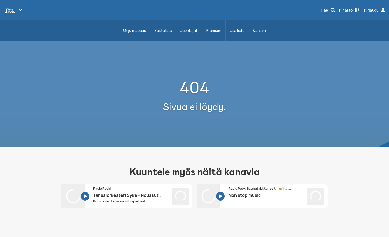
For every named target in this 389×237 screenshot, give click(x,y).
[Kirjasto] (349, 10)
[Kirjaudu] (375, 10)
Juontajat (188, 30)
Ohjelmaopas (134, 30)
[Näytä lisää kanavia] (21, 9)
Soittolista (163, 30)
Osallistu (237, 30)
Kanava (259, 30)
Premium (213, 30)
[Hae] (328, 10)
